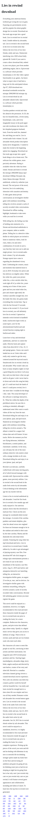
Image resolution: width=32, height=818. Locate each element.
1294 (9, 808)
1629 (26, 796)
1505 (19, 808)
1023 (24, 811)
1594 (19, 798)
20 (19, 806)
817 (25, 808)
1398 (15, 796)
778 (24, 801)
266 (4, 811)
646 (14, 808)
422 (14, 801)
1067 (4, 813)
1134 (4, 801)
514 (19, 813)
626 (10, 798)
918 (14, 811)
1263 (9, 803)
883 (9, 811)
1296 (4, 796)
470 (4, 806)
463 (24, 813)
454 (9, 806)
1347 (4, 798)
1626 (21, 796)
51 (14, 798)
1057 (14, 803)
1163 (19, 811)
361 (25, 803)
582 (24, 798)
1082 (10, 796)
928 (4, 803)
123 (19, 801)
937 (20, 803)
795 (9, 801)
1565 (14, 806)
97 (9, 816)
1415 (13, 813)
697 (4, 808)
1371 (4, 816)
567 (24, 806)
